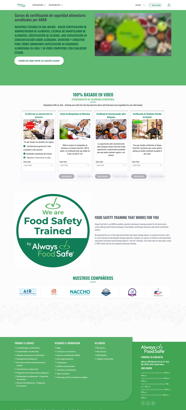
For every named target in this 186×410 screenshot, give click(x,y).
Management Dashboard (26, 359)
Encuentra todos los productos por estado (30, 363)
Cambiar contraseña (105, 359)
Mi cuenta (101, 348)
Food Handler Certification (27, 351)
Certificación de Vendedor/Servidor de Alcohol (147, 115)
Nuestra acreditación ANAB (68, 355)
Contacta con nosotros (66, 351)
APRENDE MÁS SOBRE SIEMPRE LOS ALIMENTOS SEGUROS (39, 60)
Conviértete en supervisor (27, 369)
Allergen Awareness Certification (30, 355)
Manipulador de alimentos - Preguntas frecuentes (32, 377)
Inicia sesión (156, 5)
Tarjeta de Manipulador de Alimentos (75, 113)
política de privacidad (65, 366)
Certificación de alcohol (44, 35)
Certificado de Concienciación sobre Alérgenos (111, 115)
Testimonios (62, 362)
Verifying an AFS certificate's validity (72, 377)
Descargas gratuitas (65, 359)
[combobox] (38, 165)
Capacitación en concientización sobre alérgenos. (51, 37)
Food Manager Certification (28, 348)
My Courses (101, 351)
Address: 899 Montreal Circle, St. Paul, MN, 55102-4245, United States (155, 363)
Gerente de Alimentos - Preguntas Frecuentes (30, 384)
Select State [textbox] (28, 165)
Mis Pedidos (102, 355)
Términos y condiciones (66, 370)
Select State (27, 162)
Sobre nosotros (63, 374)
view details (67, 176)
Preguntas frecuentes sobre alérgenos (32, 373)
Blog (58, 348)
